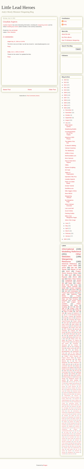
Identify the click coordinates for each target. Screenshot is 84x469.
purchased (71, 435)
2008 (65, 95)
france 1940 (71, 332)
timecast (64, 446)
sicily (71, 440)
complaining (70, 412)
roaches (64, 438)
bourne (72, 407)
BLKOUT (74, 384)
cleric (68, 411)
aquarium (74, 406)
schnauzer (64, 440)
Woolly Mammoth (75, 404)
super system (75, 324)
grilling (77, 421)
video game (70, 449)
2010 (65, 90)
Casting (69, 313)
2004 (65, 105)
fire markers (74, 345)
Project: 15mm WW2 (69, 266)
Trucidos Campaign (75, 288)
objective (66, 373)
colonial (63, 412)
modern (75, 429)
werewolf (77, 450)
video (63, 449)
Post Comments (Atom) (33, 95)
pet (72, 433)
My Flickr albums (67, 37)
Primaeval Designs (74, 397)
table (78, 444)
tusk (71, 307)
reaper (70, 283)
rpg (80, 289)
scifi (65, 335)
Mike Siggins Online (71, 191)
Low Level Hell (69, 208)
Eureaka (74, 389)
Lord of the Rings (73, 353)
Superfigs (78, 316)
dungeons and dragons (68, 367)
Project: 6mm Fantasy (68, 293)
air (73, 364)
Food (63, 353)
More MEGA (68, 193)
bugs (64, 409)
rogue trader (71, 438)
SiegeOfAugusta (65, 400)
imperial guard (75, 322)
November (68, 112)
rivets (78, 437)
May (66, 226)
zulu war (73, 453)
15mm (64, 267)
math (63, 427)
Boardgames (65, 327)
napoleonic (78, 318)
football (77, 417)
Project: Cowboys (68, 316)
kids (63, 278)
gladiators (64, 346)
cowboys (73, 330)
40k (66, 291)
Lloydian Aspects (7, 25)
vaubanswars (76, 447)
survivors (78, 375)
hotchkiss (64, 424)
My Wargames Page (69, 200)
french (68, 418)
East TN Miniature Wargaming (70, 40)
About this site (66, 34)
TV (70, 361)
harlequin (73, 423)
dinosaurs (64, 345)
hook (78, 423)
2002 (65, 239)
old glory (66, 432)
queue (79, 334)
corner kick (64, 414)
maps (70, 370)
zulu (68, 453)
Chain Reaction (72, 386)
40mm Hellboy (69, 383)
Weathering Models (70, 129)
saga (65, 319)
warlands (71, 335)
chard (63, 411)
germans (71, 420)
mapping (71, 426)
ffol (78, 415)
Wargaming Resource (67, 260)
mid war (77, 370)
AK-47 (63, 384)
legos (65, 370)
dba (70, 414)
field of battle (68, 311)
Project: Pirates (66, 342)
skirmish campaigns (66, 441)
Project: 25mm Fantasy (74, 278)
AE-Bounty (76, 383)
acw (69, 364)
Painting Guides (69, 213)
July (66, 123)
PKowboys (64, 354)
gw (62, 314)
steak (71, 443)
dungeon (66, 415)
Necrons (76, 395)
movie (72, 372)
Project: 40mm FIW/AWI (69, 286)
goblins (65, 421)
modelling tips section (12, 26)
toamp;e (77, 377)
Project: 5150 (74, 308)
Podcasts (64, 300)
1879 (70, 381)
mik (70, 346)
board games (75, 342)
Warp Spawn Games (69, 125)
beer (78, 364)
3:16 (63, 383)
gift (76, 420)
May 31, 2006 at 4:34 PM (18, 41)
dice (71, 365)
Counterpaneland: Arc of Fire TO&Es (70, 133)
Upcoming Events (73, 403)
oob (73, 432)
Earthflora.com (69, 188)
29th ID (64, 308)
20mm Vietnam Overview (69, 205)
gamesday (64, 420)
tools (63, 348)
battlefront (76, 313)
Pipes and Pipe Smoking (70, 299)
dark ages (66, 322)
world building (74, 380)
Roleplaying (68, 280)
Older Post (52, 89)
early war (71, 318)
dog (80, 414)
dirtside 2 (75, 414)
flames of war (76, 269)
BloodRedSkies (66, 351)
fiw (63, 275)
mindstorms (64, 429)
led (62, 334)
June (67, 223)
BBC (68, 384)
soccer (75, 441)
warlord (64, 380)
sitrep (72, 375)
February (68, 233)
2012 (65, 85)
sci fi (67, 314)
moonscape (65, 372)
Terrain (64, 269)
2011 (65, 87)
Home (30, 89)
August (67, 120)
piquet (74, 289)
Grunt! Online (69, 211)
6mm (68, 271)
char (78, 409)
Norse (76, 305)
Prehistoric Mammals (75, 354)
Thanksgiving (76, 401)
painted (68, 334)
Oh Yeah (67, 170)
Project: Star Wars (67, 310)
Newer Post (7, 89)
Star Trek (69, 401)
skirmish (77, 440)
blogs (65, 318)
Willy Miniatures (74, 362)
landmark (64, 426)
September (68, 117)
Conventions (74, 291)
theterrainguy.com (68, 377)
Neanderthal (67, 395)
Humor (67, 289)
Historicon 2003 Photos (69, 138)
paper (79, 373)
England (68, 389)
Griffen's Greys (69, 153)
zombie (63, 453)
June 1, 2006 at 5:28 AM (17, 52)
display (77, 365)
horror (73, 369)
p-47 (78, 432)
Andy (9, 52)
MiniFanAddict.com (70, 155)
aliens (68, 406)
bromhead (78, 407)
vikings (63, 378)
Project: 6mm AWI (76, 327)
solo (63, 313)
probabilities (78, 433)
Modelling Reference (71, 251)
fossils (63, 418)
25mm (75, 277)
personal (66, 375)
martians (77, 426)
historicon (74, 294)
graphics (71, 421)
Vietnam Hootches (70, 148)
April (66, 228)
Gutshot (65, 392)
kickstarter (70, 424)
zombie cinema (70, 348)
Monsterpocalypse (76, 314)
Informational (68, 249)
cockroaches (76, 411)
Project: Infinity (77, 321)
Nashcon (79, 394)
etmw (77, 367)
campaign (64, 330)
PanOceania (65, 397)
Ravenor (77, 398)
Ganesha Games (77, 391)
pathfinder (75, 297)
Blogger (45, 465)
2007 (65, 97)
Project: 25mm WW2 (68, 357)
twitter (79, 446)
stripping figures (71, 444)
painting (73, 373)
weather (70, 450)
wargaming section (43, 25)
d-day (75, 285)
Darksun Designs (71, 387)
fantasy (79, 280)
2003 (65, 108)
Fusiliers (68, 391)
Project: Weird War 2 (67, 398)
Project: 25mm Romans (71, 356)
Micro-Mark (71, 394)
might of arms (76, 427)
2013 (65, 82)
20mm (77, 326)
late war (74, 267)
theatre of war (65, 326)
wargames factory (74, 378)
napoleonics (68, 282)
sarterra (77, 438)
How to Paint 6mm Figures (70, 161)
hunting (79, 369)
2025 (65, 80)
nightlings (78, 372)
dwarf (72, 415)
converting (77, 412)
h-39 (67, 423)
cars (74, 409)
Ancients (64, 337)
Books (63, 288)
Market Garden (77, 392)
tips (69, 446)
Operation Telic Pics (71, 176)
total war (74, 446)
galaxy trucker (75, 418)
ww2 (70, 275)
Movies (64, 296)
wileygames (70, 452)
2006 (65, 100)
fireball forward (66, 369)
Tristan (63, 403)
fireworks (64, 417)
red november (70, 437)
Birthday (71, 337)
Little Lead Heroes (18, 7)
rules (77, 311)
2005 (65, 103)
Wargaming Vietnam (68, 196)
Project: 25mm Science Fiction (71, 272)
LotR (66, 338)
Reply (9, 46)
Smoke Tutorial (69, 186)
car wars (70, 409)
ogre (80, 430)
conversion (64, 365)
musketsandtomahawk (67, 430)
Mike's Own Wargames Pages (71, 216)
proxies (65, 435)
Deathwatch (76, 351)
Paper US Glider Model (70, 182)
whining (63, 452)
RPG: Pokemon (68, 329)
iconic (77, 332)
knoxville (77, 424)
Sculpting (64, 307)
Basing (76, 350)
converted (75, 343)
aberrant (77, 329)
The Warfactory (69, 150)
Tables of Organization (69, 173)
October (67, 115)
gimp (80, 420)
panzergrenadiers (66, 433)
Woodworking (65, 404)
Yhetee (64, 364)
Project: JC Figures (73, 340)
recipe (63, 437)
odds (75, 430)
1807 (78, 348)
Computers (72, 319)
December (68, 110)
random (77, 435)
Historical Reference (69, 264)
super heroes (65, 324)
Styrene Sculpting (70, 167)
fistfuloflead (71, 417)
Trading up (78, 310)
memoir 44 (68, 427)
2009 (65, 92)
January (67, 236)
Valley (67, 165)
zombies (64, 381)
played (73, 334)
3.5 (78, 381)
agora (63, 406)
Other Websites (11, 32)
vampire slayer (67, 447)
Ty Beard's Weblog (70, 145)
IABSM (70, 392)
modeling (76, 346)
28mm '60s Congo (70, 220)
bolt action (65, 343)
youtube (77, 452)
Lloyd (9, 41)
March (67, 231)
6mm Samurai (69, 158)
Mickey (65, 394)
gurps (63, 423)
